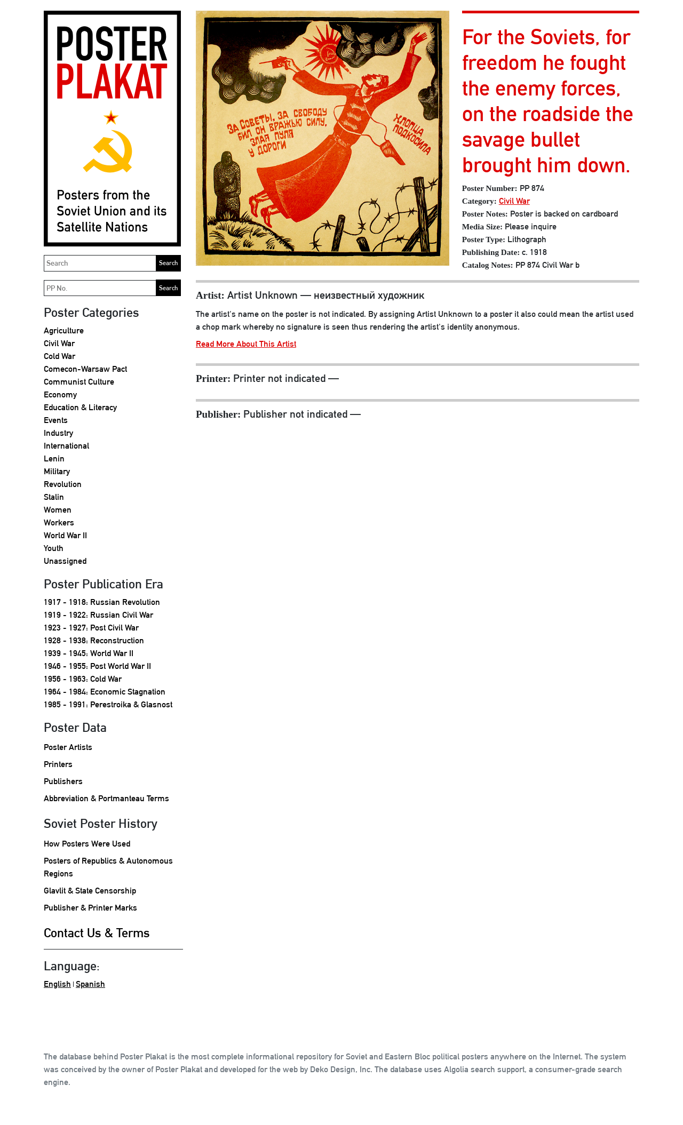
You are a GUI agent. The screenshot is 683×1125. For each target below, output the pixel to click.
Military (57, 471)
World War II (65, 535)
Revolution (63, 484)
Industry (58, 433)
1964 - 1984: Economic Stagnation (104, 692)
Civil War (59, 343)
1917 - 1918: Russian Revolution (102, 602)
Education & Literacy (80, 407)
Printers (58, 764)
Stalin (54, 497)
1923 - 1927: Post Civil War (91, 628)
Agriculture (64, 330)
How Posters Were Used (87, 844)
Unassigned (65, 561)
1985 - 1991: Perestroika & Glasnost (108, 704)
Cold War (59, 356)
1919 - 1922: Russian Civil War (98, 615)
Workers (59, 522)
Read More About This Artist (246, 344)
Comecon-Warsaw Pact (85, 369)
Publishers (63, 781)
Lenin (54, 458)
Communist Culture (79, 382)
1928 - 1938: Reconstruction (94, 640)
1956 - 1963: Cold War (83, 679)
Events (56, 420)
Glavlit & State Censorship (90, 890)
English (57, 984)
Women (58, 510)
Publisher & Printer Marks (90, 908)
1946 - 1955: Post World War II (97, 666)
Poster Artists (68, 747)
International (66, 446)
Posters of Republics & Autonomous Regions (108, 867)
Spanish (90, 984)
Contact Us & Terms (97, 932)
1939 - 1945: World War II (88, 653)
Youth (53, 548)
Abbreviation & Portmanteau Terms (106, 798)
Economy (60, 394)
